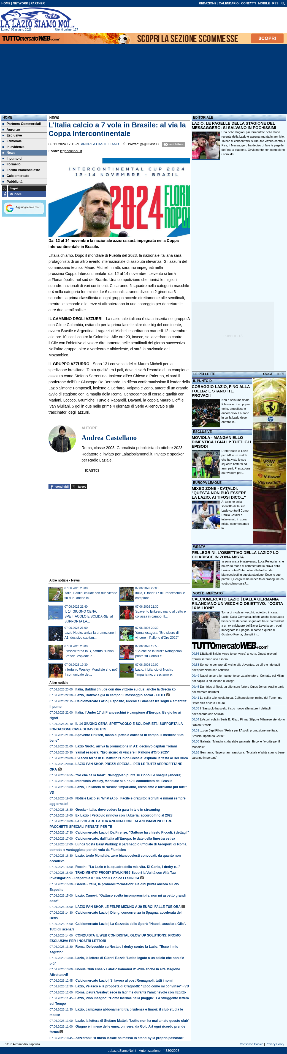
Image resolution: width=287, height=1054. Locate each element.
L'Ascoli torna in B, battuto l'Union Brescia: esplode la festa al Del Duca (131, 758)
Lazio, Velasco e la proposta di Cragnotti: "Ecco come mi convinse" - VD (132, 986)
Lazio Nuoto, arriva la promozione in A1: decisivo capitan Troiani (126, 746)
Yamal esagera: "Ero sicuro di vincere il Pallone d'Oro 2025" (122, 752)
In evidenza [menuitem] (13, 147)
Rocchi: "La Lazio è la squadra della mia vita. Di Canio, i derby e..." (127, 867)
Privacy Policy (275, 1044)
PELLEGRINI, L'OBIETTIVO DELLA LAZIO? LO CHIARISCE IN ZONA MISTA (235, 554)
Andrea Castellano (100, 144)
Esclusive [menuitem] (12, 135)
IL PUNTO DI (203, 381)
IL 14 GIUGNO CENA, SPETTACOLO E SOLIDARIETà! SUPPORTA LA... (88, 616)
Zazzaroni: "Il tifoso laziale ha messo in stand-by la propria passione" (129, 1038)
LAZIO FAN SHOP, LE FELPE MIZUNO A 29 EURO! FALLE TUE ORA (128, 907)
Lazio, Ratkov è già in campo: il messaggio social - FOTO (120, 695)
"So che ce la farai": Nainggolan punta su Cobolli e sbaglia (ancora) (128, 775)
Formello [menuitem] (11, 164)
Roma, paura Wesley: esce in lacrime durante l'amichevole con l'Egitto (130, 992)
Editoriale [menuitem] (12, 141)
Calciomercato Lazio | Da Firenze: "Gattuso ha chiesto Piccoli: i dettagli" (132, 832)
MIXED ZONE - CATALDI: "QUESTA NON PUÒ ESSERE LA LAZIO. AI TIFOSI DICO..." (219, 492)
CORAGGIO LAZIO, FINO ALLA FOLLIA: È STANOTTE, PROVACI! (221, 391)
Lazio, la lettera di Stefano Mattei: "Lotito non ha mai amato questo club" (132, 1021)
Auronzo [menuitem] (11, 130)
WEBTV (199, 547)
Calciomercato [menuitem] (15, 176)
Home (7, 117)
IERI (280, 374)
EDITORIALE (203, 117)
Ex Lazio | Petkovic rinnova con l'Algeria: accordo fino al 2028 (123, 815)
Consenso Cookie (251, 1044)
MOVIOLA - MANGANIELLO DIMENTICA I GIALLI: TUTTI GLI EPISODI (221, 442)
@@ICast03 (149, 144)
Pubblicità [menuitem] (12, 182)
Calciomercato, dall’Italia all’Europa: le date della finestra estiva (125, 838)
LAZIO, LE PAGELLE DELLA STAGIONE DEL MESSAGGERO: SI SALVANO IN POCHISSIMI (234, 125)
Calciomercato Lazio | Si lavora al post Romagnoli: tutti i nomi (124, 980)
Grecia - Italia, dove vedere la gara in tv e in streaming (117, 810)
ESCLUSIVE (202, 432)
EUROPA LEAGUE (207, 483)
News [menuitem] (8, 153)
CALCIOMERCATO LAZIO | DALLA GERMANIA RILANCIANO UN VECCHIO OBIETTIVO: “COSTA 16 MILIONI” (237, 603)
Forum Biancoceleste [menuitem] (21, 170)
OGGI (267, 374)
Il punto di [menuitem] (12, 158)
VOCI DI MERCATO (208, 593)
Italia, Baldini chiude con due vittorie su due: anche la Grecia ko (125, 689)
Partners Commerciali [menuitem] (21, 124)
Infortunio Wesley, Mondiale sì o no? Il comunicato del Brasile (123, 781)
